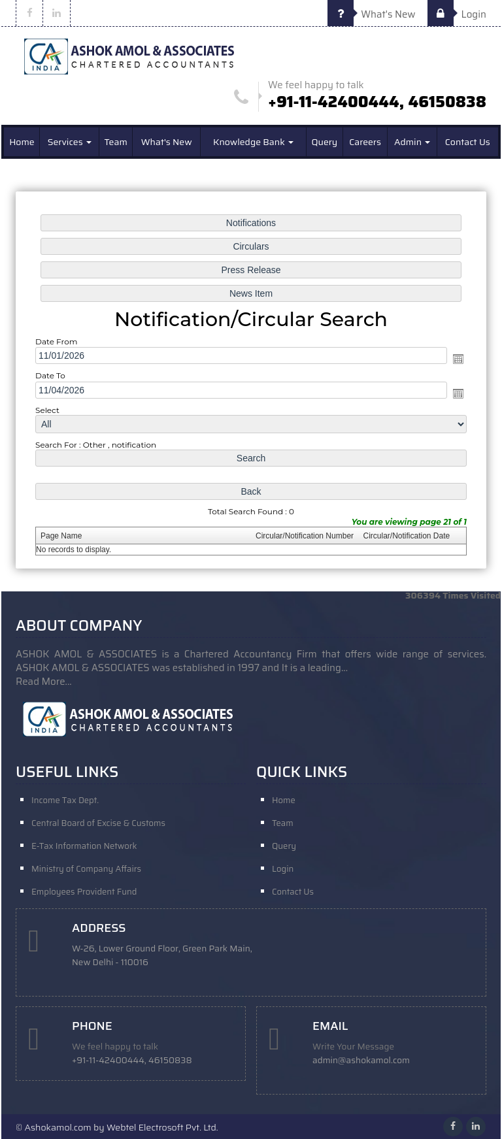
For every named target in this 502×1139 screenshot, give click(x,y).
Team (116, 142)
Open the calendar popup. (455, 359)
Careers (365, 142)
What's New (371, 14)
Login (456, 14)
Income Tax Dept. (65, 800)
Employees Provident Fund (84, 892)
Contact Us (467, 142)
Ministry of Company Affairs (86, 869)
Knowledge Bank (253, 142)
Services (70, 142)
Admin (412, 142)
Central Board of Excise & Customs (98, 823)
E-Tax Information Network (84, 846)
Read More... (44, 681)
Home (22, 142)
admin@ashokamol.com (361, 1060)
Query (324, 142)
